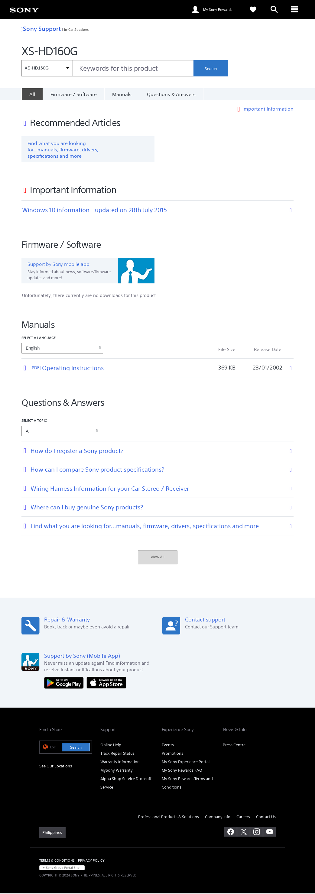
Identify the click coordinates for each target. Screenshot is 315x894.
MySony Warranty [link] (116, 770)
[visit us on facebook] (230, 832)
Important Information (268, 109)
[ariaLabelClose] (295, 9)
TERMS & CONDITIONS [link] (57, 861)
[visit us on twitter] (243, 832)
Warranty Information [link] (120, 762)
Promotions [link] (172, 754)
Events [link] (168, 745)
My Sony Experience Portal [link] (185, 762)
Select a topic (34, 421)
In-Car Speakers (76, 29)
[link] (24, 10)
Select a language (38, 338)
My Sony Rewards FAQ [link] (182, 770)
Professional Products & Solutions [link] (168, 817)
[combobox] (107, 68)
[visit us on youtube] (269, 832)
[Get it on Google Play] (65, 683)
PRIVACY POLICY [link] (91, 861)
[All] (32, 94)
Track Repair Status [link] (117, 754)
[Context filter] (47, 68)
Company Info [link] (217, 817)
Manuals (122, 94)
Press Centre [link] (234, 745)
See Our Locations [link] (55, 766)
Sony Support (40, 28)
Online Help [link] (110, 745)
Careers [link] (243, 817)
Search (210, 68)
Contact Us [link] (266, 817)
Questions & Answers (171, 94)
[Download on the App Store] (106, 683)
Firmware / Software (73, 94)
